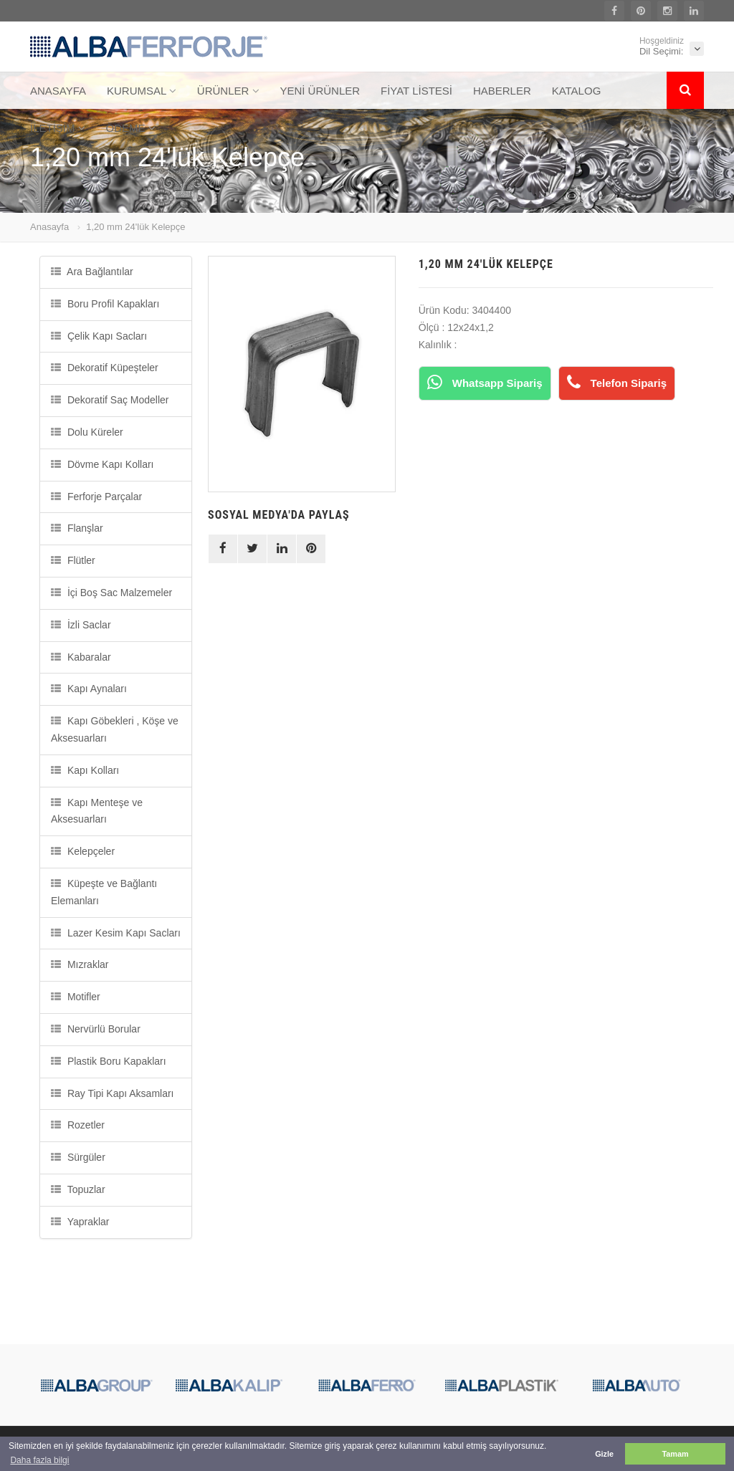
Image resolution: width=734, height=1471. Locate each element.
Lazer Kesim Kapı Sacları (116, 933)
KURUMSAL (141, 91)
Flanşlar (77, 528)
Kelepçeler (83, 851)
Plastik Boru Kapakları (108, 1061)
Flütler (73, 560)
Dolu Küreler (87, 432)
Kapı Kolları (85, 770)
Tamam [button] (675, 1454)
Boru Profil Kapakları (105, 304)
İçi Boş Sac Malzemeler (111, 592)
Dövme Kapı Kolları (102, 464)
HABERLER (502, 91)
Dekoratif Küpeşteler (104, 367)
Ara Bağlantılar (92, 271)
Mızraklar (79, 964)
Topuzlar (78, 1189)
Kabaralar (81, 657)
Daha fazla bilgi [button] (39, 1460)
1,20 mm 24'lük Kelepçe (135, 226)
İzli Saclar (81, 625)
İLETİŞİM (57, 128)
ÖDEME (131, 128)
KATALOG (576, 91)
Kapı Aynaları (89, 688)
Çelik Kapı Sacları (99, 336)
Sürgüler (78, 1157)
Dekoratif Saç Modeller (110, 400)
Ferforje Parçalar (96, 496)
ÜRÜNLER (228, 91)
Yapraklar (80, 1221)
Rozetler (78, 1125)
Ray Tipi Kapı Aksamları (112, 1093)
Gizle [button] (604, 1454)
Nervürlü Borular (95, 1029)
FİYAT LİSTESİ (416, 91)
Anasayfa (49, 226)
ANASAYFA (58, 91)
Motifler (75, 996)
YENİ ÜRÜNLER (320, 91)
